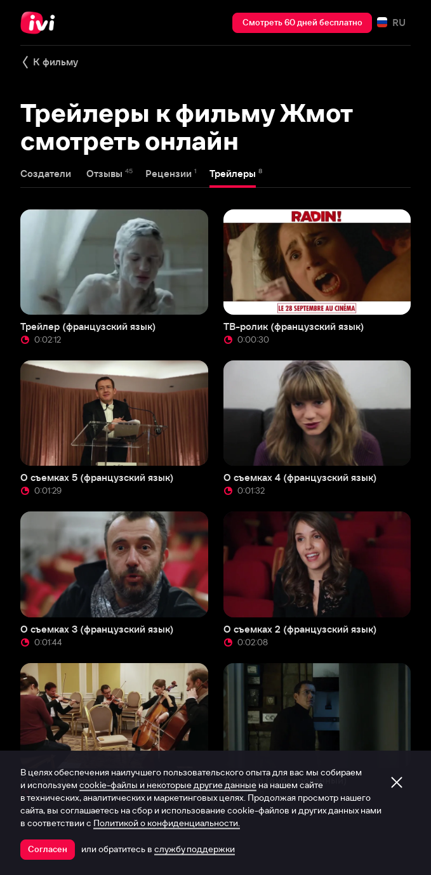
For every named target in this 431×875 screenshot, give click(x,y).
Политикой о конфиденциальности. (166, 823)
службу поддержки (194, 849)
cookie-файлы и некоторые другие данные (167, 785)
